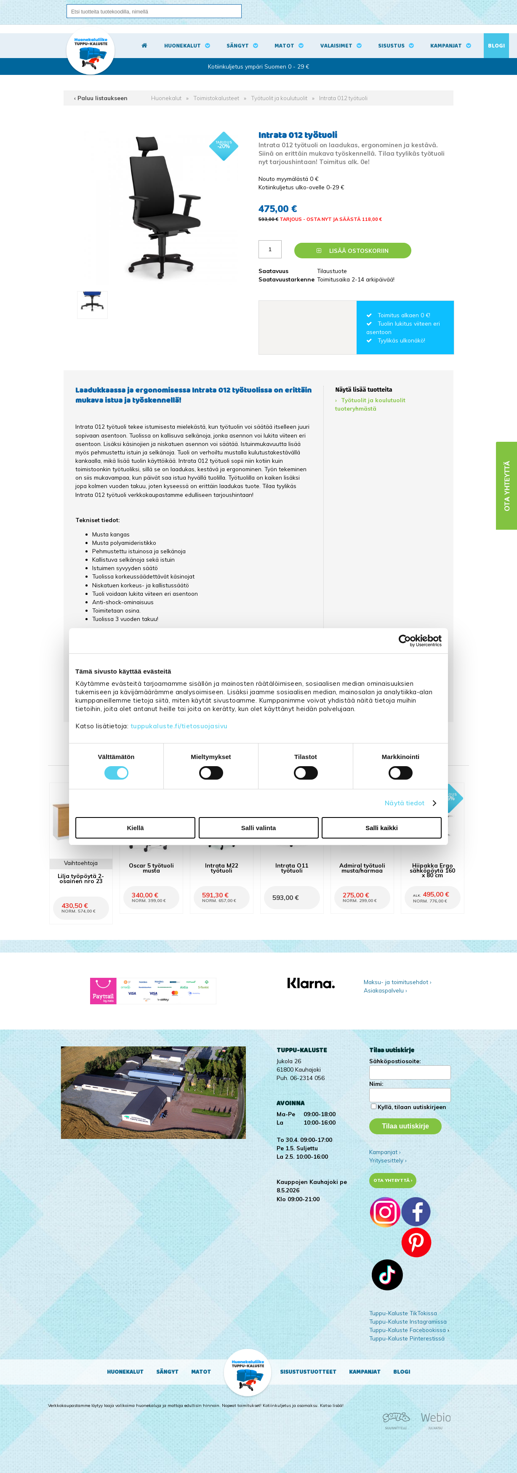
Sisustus (391, 46)
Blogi (496, 46)
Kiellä (135, 827)
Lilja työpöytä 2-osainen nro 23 (81, 878)
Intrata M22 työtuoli (221, 867)
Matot (284, 46)
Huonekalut (182, 46)
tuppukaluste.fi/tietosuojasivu (179, 726)
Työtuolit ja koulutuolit (279, 97)
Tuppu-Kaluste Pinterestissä (407, 1338)
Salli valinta (258, 827)
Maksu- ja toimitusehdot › (398, 981)
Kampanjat (446, 46)
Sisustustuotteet (308, 1372)
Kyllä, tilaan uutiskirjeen (412, 1106)
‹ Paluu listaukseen (101, 97)
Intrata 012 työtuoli (343, 97)
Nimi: (376, 1083)
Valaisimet (336, 46)
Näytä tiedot (404, 803)
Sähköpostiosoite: (395, 1060)
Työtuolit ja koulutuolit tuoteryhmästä (370, 404)
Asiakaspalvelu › (385, 990)
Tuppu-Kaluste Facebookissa (407, 1329)
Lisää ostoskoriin (353, 250)
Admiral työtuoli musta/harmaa (362, 867)
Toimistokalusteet (216, 97)
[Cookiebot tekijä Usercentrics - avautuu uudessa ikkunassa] (405, 640)
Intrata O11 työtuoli (291, 867)
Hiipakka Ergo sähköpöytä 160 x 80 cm (432, 870)
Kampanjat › (385, 1151)
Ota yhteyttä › (393, 1180)
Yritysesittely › (388, 1160)
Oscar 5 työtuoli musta (151, 867)
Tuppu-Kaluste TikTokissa (403, 1312)
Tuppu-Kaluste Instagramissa (408, 1321)
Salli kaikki (381, 827)
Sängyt (238, 46)
